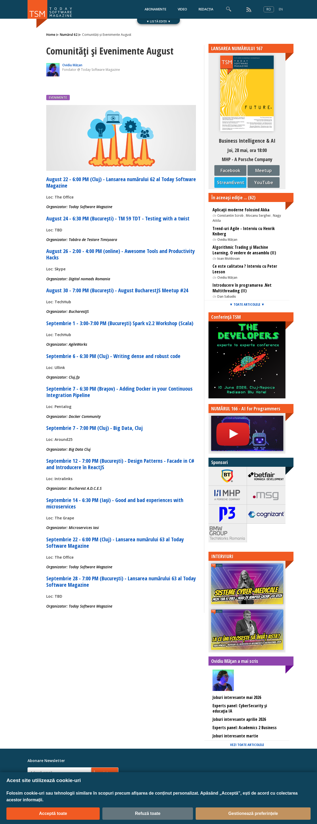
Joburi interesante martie (235, 736)
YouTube (263, 182)
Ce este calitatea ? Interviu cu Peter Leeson (244, 269)
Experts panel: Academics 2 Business (244, 727)
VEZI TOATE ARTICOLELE (247, 744)
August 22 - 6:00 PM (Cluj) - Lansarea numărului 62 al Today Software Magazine (121, 182)
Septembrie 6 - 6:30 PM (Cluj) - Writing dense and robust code (113, 356)
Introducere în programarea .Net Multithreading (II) (242, 288)
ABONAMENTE (155, 9)
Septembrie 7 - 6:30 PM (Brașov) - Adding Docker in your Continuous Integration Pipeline (119, 392)
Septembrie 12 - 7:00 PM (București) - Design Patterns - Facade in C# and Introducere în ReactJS (120, 464)
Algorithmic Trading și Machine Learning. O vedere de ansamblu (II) (244, 250)
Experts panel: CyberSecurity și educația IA (239, 708)
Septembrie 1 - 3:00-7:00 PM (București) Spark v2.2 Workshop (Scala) (119, 323)
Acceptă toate (53, 813)
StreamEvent (230, 182)
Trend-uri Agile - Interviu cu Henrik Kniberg (243, 231)
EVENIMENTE (58, 97)
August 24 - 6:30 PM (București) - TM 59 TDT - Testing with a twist (118, 218)
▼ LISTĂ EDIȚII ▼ (158, 21)
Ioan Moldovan (228, 258)
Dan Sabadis (226, 296)
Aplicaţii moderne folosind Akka (240, 210)
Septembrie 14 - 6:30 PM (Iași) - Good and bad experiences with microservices (114, 503)
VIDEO (182, 9)
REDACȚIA (206, 9)
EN (281, 9)
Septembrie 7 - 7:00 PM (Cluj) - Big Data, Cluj (94, 428)
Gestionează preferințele (253, 813)
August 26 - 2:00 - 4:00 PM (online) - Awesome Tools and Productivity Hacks (120, 254)
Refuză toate (147, 813)
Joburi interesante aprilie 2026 (239, 719)
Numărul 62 (69, 34)
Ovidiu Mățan (72, 65)
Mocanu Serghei (258, 215)
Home (50, 34)
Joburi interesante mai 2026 (236, 697)
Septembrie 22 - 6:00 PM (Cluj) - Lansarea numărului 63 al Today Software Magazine (115, 542)
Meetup (263, 170)
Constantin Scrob (230, 215)
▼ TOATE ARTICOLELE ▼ (247, 304)
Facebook (230, 170)
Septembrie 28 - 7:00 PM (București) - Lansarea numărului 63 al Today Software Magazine (121, 581)
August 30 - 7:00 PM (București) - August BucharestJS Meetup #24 (117, 290)
